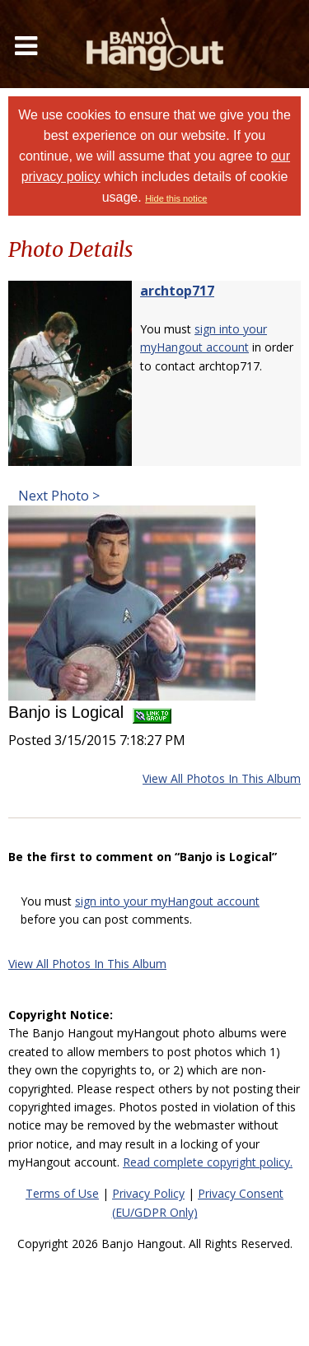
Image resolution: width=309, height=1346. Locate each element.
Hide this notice (176, 198)
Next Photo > (57, 496)
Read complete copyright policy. (208, 1162)
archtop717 (177, 291)
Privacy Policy (148, 1193)
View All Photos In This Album (222, 778)
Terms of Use (62, 1193)
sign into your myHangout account (167, 901)
